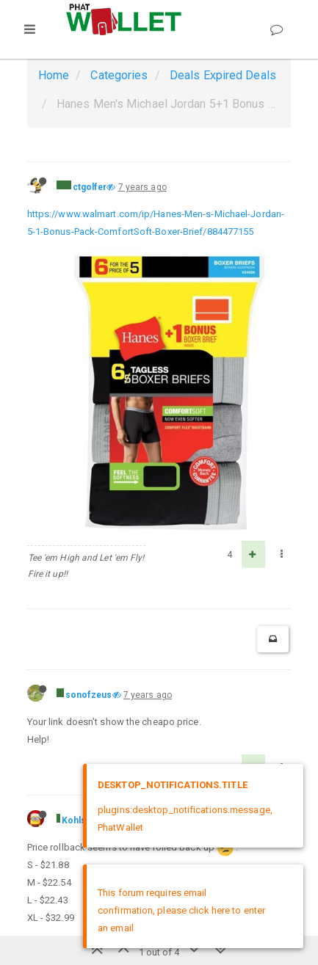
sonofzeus (88, 695)
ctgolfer (90, 187)
